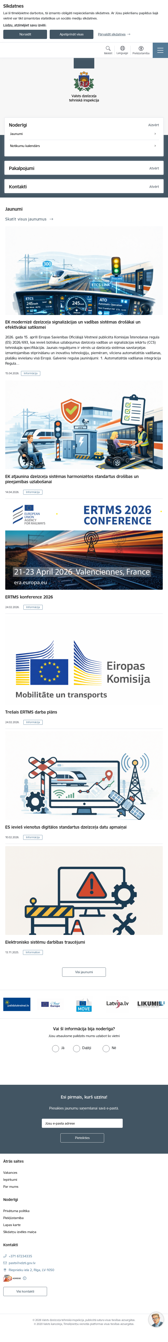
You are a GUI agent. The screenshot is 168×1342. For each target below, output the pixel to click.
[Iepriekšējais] (8, 1004)
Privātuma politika (16, 1211)
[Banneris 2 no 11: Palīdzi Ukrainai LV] (16, 1004)
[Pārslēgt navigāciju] (160, 50)
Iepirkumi (10, 1180)
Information (33, 952)
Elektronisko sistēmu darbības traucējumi (45, 942)
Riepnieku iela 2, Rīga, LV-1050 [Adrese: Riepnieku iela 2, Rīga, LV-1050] (31, 1270)
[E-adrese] (12, 1278)
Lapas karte (12, 1225)
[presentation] (36, 1068)
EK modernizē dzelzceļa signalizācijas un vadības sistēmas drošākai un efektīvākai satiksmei (72, 324)
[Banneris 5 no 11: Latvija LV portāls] (117, 1004)
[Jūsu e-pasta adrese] (82, 1123)
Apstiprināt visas (72, 34)
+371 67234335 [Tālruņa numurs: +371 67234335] (20, 1256)
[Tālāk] (159, 1004)
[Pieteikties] (82, 1138)
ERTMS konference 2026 (29, 597)
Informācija (30, 373)
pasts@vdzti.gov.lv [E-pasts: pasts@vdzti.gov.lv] (22, 1263)
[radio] (58, 1047)
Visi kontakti (25, 1291)
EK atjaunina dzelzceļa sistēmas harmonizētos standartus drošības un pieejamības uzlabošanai (72, 479)
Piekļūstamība (13, 1218)
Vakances (10, 1173)
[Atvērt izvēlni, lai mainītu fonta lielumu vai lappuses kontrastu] (141, 51)
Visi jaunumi (84, 972)
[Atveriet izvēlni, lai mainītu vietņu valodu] (122, 51)
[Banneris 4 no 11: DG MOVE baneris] (84, 1004)
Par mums (10, 1187)
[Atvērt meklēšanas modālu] (108, 51)
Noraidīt (25, 34)
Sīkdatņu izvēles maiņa (19, 1232)
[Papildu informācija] (24, 1278)
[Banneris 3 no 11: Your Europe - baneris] (50, 1004)
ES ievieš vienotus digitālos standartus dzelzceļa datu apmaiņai (66, 827)
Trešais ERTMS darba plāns (31, 712)
